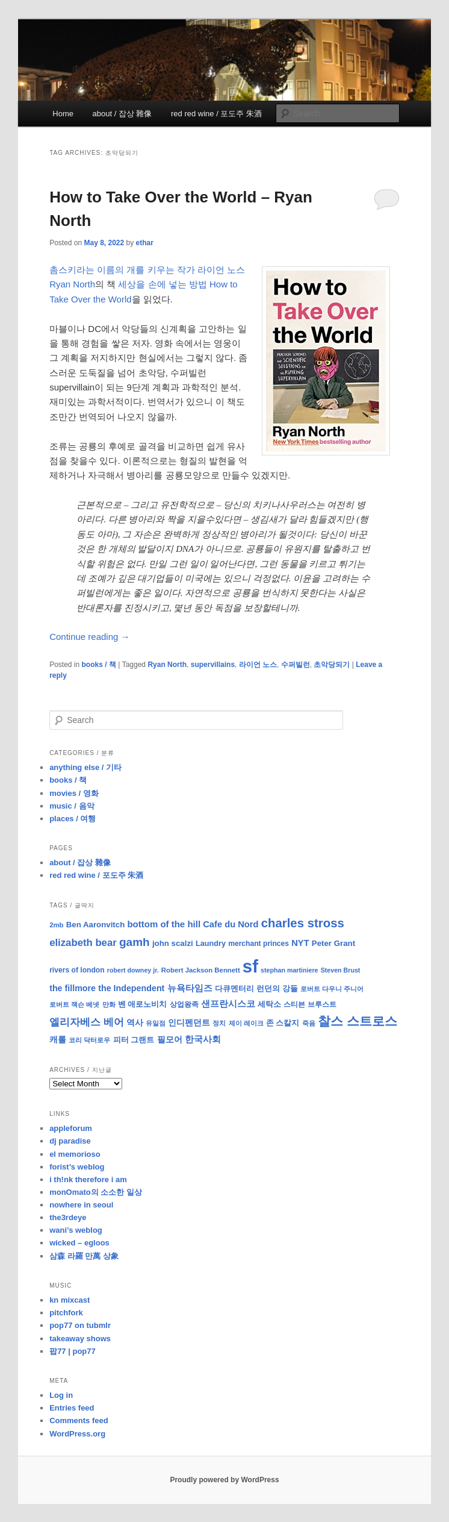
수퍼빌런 (295, 664)
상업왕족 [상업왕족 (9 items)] (184, 1004)
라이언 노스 (258, 664)
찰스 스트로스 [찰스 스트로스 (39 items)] (357, 1021)
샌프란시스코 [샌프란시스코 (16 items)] (228, 1003)
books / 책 (99, 664)
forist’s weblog (76, 1166)
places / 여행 (72, 818)
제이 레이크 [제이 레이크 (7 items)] (246, 1023)
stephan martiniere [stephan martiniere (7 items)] (289, 970)
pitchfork (66, 1312)
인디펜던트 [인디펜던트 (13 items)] (189, 1022)
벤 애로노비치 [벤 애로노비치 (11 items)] (142, 1004)
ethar (144, 243)
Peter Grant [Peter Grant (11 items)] (333, 943)
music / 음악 (71, 805)
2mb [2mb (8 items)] (56, 925)
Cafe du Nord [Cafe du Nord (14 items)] (230, 924)
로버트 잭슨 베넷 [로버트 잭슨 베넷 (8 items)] (74, 1004)
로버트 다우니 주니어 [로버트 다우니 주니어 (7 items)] (332, 988)
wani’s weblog (75, 1230)
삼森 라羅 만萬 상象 (84, 1256)
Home (62, 113)
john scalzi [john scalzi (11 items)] (172, 943)
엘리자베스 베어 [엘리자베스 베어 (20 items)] (86, 1022)
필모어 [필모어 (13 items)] (169, 1039)
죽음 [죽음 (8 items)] (308, 1023)
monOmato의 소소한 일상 (95, 1192)
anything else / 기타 (85, 767)
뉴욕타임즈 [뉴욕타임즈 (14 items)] (189, 988)
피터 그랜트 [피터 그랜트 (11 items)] (134, 1039)
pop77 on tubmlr (80, 1325)
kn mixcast (69, 1299)
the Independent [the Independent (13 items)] (131, 988)
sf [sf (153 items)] (250, 966)
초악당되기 (332, 664)
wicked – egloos (79, 1242)
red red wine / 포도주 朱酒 (216, 113)
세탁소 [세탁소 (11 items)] (269, 1004)
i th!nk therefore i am (88, 1179)
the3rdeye (67, 1217)
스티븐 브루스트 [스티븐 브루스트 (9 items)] (309, 1004)
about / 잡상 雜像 (122, 113)
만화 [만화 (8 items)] (109, 1004)
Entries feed (71, 1407)
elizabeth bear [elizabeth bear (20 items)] (83, 942)
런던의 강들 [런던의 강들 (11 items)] (277, 988)
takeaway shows (80, 1338)
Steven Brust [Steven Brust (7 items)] (341, 970)
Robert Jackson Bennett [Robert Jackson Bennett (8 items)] (200, 970)
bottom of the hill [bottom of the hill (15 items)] (163, 924)
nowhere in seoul (81, 1204)
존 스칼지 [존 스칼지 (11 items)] (283, 1022)
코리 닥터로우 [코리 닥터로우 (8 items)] (89, 1040)
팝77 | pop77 (72, 1351)
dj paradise (70, 1140)
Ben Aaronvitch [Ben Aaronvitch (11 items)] (95, 924)
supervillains (213, 664)
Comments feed (78, 1420)
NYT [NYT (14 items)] (300, 943)
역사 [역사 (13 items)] (134, 1022)
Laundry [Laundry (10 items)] (211, 943)
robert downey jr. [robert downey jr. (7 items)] (133, 970)
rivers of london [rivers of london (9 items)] (77, 970)
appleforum (70, 1128)
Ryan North (167, 664)
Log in (61, 1395)
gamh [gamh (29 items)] (134, 942)
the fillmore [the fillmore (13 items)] (72, 988)
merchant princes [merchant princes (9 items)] (258, 943)
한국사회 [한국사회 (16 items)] (203, 1039)
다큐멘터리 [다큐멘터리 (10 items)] (234, 989)
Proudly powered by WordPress (224, 1480)
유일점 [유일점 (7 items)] (156, 1023)
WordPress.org (77, 1433)
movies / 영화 (74, 793)
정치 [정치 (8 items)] (219, 1023)
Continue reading (89, 636)
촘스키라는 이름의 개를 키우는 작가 (122, 270)
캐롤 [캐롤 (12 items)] (57, 1039)
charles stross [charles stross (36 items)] (302, 923)
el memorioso (75, 1154)
